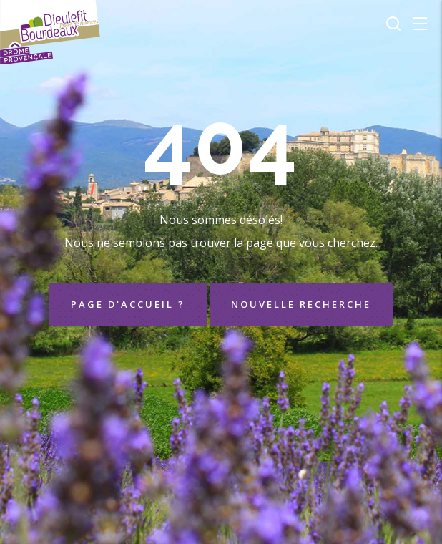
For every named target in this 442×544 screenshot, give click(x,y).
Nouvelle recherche (301, 304)
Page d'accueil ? (128, 304)
